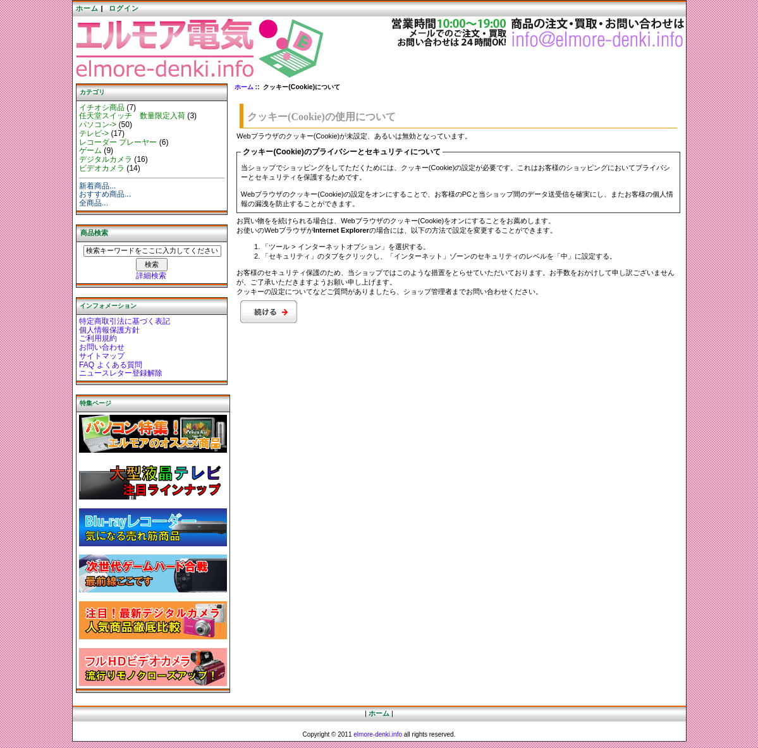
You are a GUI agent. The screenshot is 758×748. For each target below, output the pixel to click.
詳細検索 (151, 275)
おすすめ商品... (105, 194)
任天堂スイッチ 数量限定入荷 (132, 115)
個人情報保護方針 (109, 330)
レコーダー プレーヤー (118, 142)
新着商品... (97, 185)
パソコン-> (97, 124)
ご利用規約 (98, 338)
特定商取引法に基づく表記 (124, 321)
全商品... (93, 203)
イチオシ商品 (102, 107)
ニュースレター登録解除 (120, 373)
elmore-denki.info (377, 734)
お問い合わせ (102, 347)
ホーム (87, 8)
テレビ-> (94, 133)
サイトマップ (102, 356)
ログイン (124, 8)
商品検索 (94, 232)
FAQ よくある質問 (110, 364)
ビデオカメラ (102, 168)
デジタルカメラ (105, 159)
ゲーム (90, 150)
